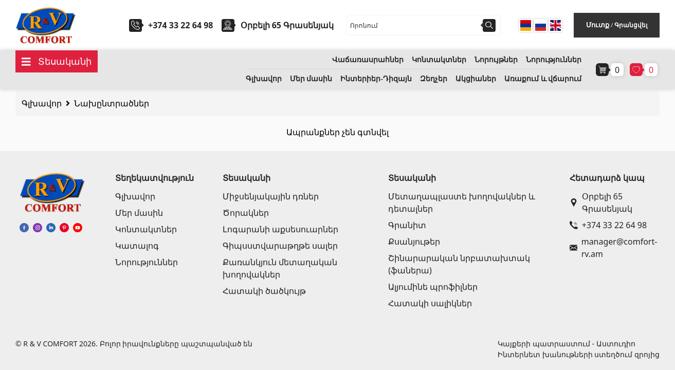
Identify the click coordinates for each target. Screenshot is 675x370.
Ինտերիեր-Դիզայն (376, 79)
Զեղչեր (433, 79)
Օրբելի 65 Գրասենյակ (601, 202)
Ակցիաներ (475, 79)
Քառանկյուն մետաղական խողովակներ (280, 268)
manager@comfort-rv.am (612, 247)
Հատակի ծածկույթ (264, 291)
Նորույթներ (496, 60)
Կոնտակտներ (439, 60)
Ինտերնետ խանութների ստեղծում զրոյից (579, 354)
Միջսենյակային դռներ (271, 196)
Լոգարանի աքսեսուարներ (280, 229)
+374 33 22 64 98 (180, 25)
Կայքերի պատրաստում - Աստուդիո (566, 343)
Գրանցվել (630, 25)
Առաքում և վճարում (542, 79)
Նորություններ (553, 60)
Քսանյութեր (414, 241)
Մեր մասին (311, 79)
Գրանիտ (407, 225)
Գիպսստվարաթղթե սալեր (280, 245)
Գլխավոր (264, 79)
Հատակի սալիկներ (430, 303)
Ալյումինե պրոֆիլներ (433, 286)
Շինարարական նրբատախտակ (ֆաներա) (459, 264)
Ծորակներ (246, 212)
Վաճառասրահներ (368, 60)
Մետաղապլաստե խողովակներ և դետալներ (461, 202)
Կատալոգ (137, 245)
